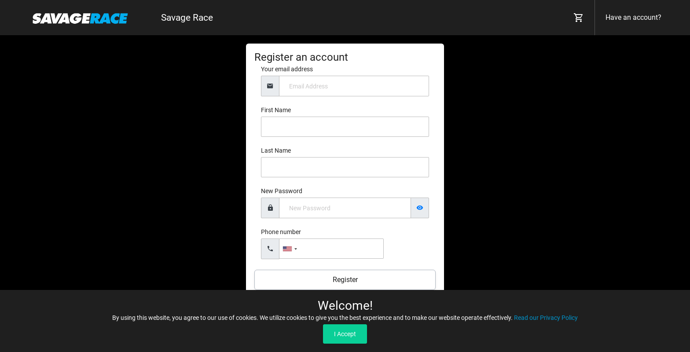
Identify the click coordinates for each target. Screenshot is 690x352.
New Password (281, 191)
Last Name (276, 150)
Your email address (287, 69)
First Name (276, 110)
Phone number (281, 232)
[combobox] (289, 249)
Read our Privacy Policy (546, 317)
